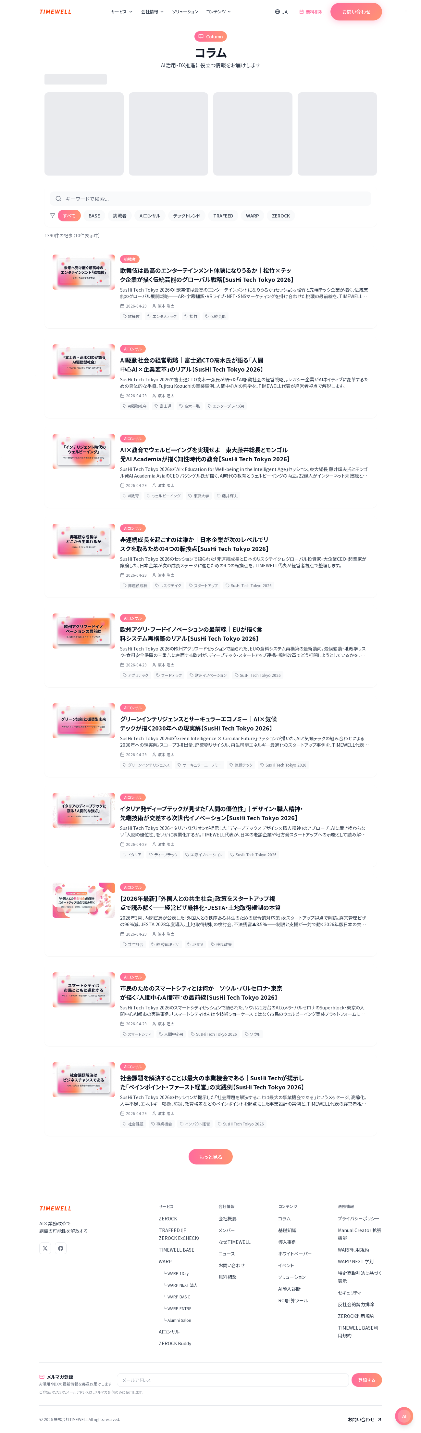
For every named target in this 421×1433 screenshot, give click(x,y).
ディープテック (163, 854)
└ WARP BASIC (176, 1296)
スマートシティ (137, 1034)
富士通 (163, 406)
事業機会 (161, 1123)
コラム (284, 1218)
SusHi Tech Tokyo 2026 (249, 585)
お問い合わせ (356, 11)
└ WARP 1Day (176, 1273)
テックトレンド (186, 215)
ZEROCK (281, 215)
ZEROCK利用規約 (356, 1316)
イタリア (132, 854)
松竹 (190, 316)
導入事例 (287, 1242)
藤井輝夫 (227, 495)
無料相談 (311, 11)
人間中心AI (171, 1034)
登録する (367, 1380)
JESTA (195, 944)
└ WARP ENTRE (177, 1308)
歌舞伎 (131, 316)
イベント (286, 1265)
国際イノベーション (204, 854)
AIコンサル (150, 215)
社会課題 (133, 1123)
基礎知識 (287, 1230)
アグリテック (135, 675)
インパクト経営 (195, 1123)
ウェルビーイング (163, 495)
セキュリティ (349, 1292)
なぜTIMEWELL (234, 1242)
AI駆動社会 (135, 406)
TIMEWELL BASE (176, 1249)
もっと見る (210, 1157)
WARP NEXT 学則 (356, 1261)
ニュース (226, 1253)
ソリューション (185, 11)
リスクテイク (168, 585)
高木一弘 (189, 406)
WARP (252, 215)
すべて (69, 215)
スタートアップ (203, 585)
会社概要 (227, 1218)
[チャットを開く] (404, 1416)
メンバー (226, 1230)
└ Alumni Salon (177, 1320)
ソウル (252, 1034)
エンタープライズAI (226, 406)
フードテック (169, 675)
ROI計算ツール (293, 1300)
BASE (94, 215)
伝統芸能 (215, 316)
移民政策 (221, 944)
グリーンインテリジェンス (146, 765)
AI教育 (131, 495)
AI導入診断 (289, 1288)
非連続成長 (135, 585)
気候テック (241, 765)
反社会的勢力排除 (356, 1304)
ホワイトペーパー (295, 1253)
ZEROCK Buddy (175, 1343)
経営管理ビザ (165, 944)
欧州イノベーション (208, 675)
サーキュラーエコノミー (200, 765)
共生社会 (133, 944)
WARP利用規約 (353, 1249)
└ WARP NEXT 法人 (180, 1285)
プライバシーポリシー (358, 1218)
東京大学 (198, 495)
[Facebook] (61, 1248)
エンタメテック (162, 316)
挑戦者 (120, 215)
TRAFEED (223, 215)
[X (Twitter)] (45, 1248)
